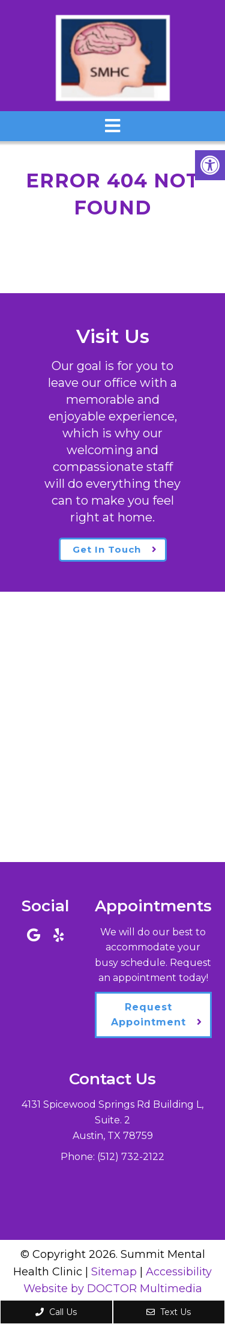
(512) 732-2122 (130, 1156)
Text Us (168, 1312)
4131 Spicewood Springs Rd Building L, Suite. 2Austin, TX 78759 (112, 1120)
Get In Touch (107, 549)
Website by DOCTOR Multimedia (112, 1288)
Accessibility (179, 1271)
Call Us (56, 1312)
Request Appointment (148, 1014)
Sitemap (114, 1271)
